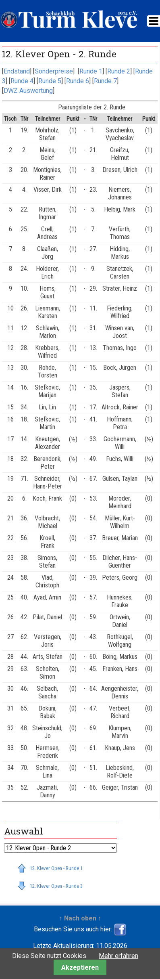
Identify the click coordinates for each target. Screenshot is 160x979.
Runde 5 (49, 81)
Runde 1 (90, 71)
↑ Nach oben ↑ (80, 918)
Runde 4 (21, 81)
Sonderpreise (54, 71)
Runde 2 (118, 71)
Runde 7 (105, 81)
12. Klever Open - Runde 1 (56, 868)
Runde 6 (77, 81)
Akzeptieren (80, 967)
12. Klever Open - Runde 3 (56, 886)
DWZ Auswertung (28, 90)
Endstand (17, 71)
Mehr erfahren (118, 956)
